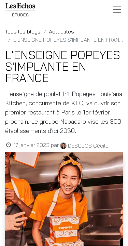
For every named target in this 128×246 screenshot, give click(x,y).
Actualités (61, 31)
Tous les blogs (23, 31)
